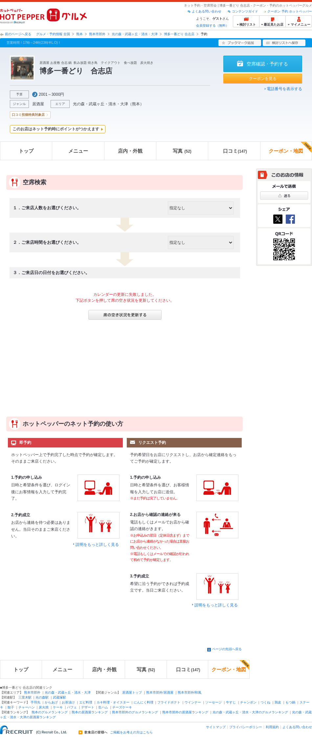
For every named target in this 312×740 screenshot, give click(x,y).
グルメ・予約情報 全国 (53, 34)
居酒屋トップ (132, 692)
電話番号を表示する (284, 89)
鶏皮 (278, 702)
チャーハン (26, 707)
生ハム (103, 707)
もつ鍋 (290, 702)
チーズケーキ (122, 707)
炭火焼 (44, 707)
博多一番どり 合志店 (179, 34)
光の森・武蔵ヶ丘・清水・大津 (135, 34)
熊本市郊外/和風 (190, 692)
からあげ (51, 702)
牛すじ (231, 702)
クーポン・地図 (290, 148)
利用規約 (272, 727)
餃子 (11, 707)
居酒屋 (38, 104)
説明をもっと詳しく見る (97, 544)
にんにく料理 (143, 702)
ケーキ (58, 707)
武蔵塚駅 (59, 697)
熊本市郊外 (97, 34)
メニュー (78, 151)
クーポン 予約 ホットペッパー (289, 11)
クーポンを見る (263, 78)
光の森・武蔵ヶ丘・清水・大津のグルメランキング (250, 712)
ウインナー (193, 702)
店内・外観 (130, 151)
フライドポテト (168, 702)
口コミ (235, 151)
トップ (26, 151)
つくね (265, 702)
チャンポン (248, 702)
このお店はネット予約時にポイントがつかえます (55, 129)
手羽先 (35, 702)
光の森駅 (42, 697)
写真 (182, 151)
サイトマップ (216, 727)
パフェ (72, 707)
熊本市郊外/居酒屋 (159, 692)
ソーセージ (213, 702)
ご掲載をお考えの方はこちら (131, 732)
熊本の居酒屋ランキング (90, 712)
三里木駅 (25, 697)
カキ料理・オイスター (113, 702)
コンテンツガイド (245, 11)
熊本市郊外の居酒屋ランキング (185, 712)
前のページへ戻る (18, 34)
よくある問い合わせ (206, 11)
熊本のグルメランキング (50, 712)
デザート (87, 707)
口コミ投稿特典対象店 (28, 114)
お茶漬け (68, 702)
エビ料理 (85, 702)
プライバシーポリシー (245, 727)
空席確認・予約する (267, 63)
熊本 (79, 34)
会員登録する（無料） (212, 25)
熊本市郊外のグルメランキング (135, 712)
